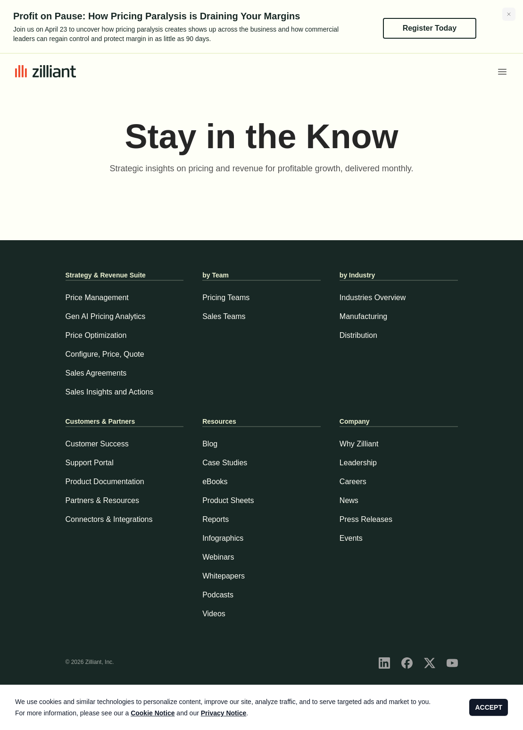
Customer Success (97, 444)
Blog (209, 444)
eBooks (214, 482)
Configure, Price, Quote (105, 354)
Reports (215, 519)
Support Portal (90, 463)
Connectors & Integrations (109, 519)
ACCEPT (488, 707)
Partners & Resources (103, 500)
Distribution (358, 335)
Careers (353, 482)
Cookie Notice (152, 713)
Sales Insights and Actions (110, 392)
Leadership (358, 463)
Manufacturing (363, 316)
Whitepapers (223, 576)
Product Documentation (105, 482)
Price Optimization (96, 335)
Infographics (222, 538)
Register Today (430, 28)
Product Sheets (228, 500)
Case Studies (224, 463)
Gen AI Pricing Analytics (106, 316)
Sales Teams (223, 316)
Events (351, 538)
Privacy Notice (224, 713)
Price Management (97, 298)
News (349, 500)
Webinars (218, 557)
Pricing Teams (225, 298)
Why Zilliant (359, 444)
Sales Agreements (96, 373)
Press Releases (366, 519)
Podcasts (217, 595)
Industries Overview (373, 298)
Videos (213, 614)
